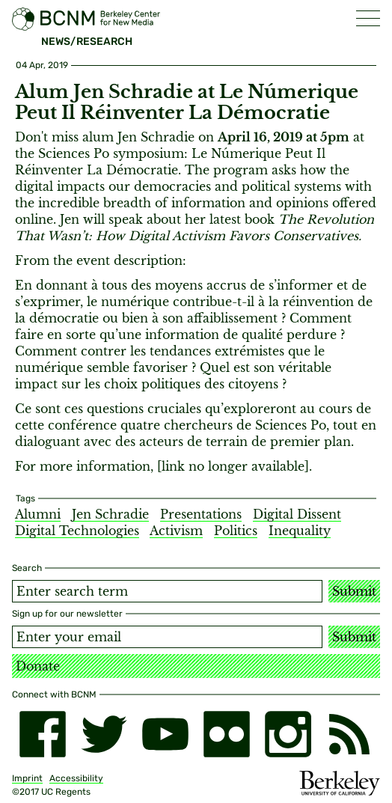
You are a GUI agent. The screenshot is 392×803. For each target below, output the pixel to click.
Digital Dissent (297, 514)
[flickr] (226, 734)
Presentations (201, 514)
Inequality (300, 530)
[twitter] (104, 734)
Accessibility (76, 778)
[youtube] (165, 734)
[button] (368, 18)
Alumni (38, 514)
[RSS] (349, 734)
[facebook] (42, 734)
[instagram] (288, 734)
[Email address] (167, 637)
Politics (235, 530)
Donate (38, 666)
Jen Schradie (110, 514)
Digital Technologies (77, 530)
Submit (354, 591)
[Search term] (167, 591)
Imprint (27, 778)
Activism (176, 530)
